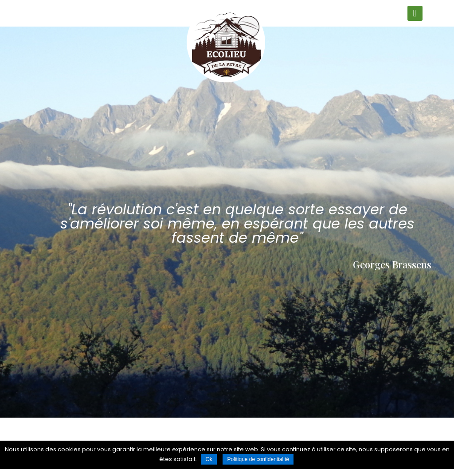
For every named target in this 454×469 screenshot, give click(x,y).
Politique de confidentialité (258, 459)
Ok (209, 459)
